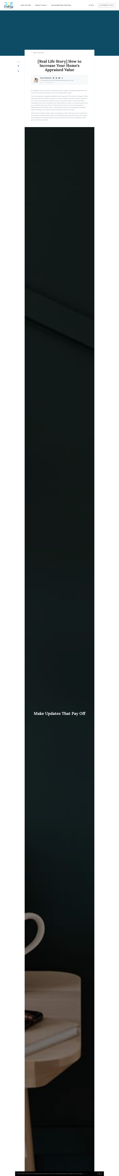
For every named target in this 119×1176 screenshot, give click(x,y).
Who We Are (26, 5)
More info (85, 1173)
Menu (91, 5)
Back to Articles (38, 53)
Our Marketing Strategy (61, 5)
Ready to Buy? (41, 5)
